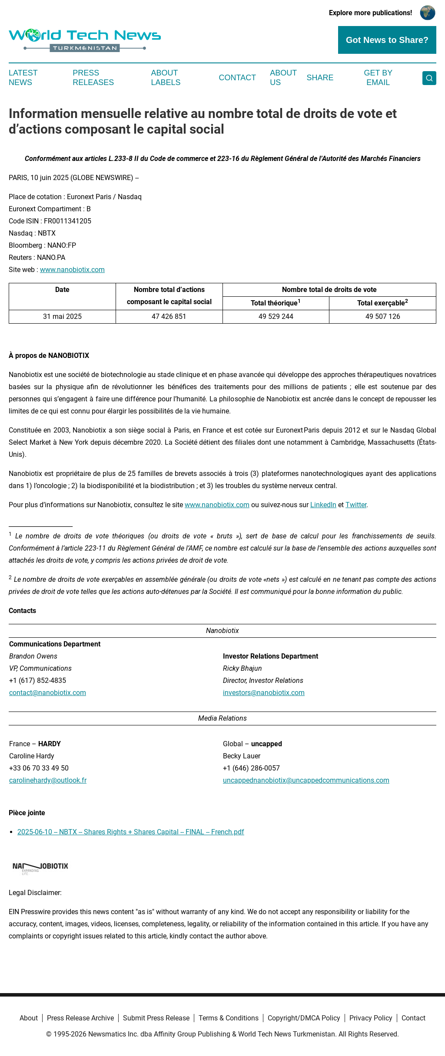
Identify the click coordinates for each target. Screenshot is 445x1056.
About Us (283, 78)
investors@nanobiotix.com (264, 693)
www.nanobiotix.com (72, 270)
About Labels (166, 78)
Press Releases (93, 78)
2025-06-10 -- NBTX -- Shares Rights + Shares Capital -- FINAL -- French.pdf (130, 832)
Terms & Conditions (229, 1018)
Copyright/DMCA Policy (304, 1018)
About (29, 1018)
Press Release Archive (80, 1018)
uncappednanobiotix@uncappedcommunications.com (306, 780)
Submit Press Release (156, 1018)
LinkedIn (323, 505)
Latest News (23, 78)
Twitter (355, 505)
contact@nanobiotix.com (47, 693)
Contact (237, 77)
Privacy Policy (370, 1018)
